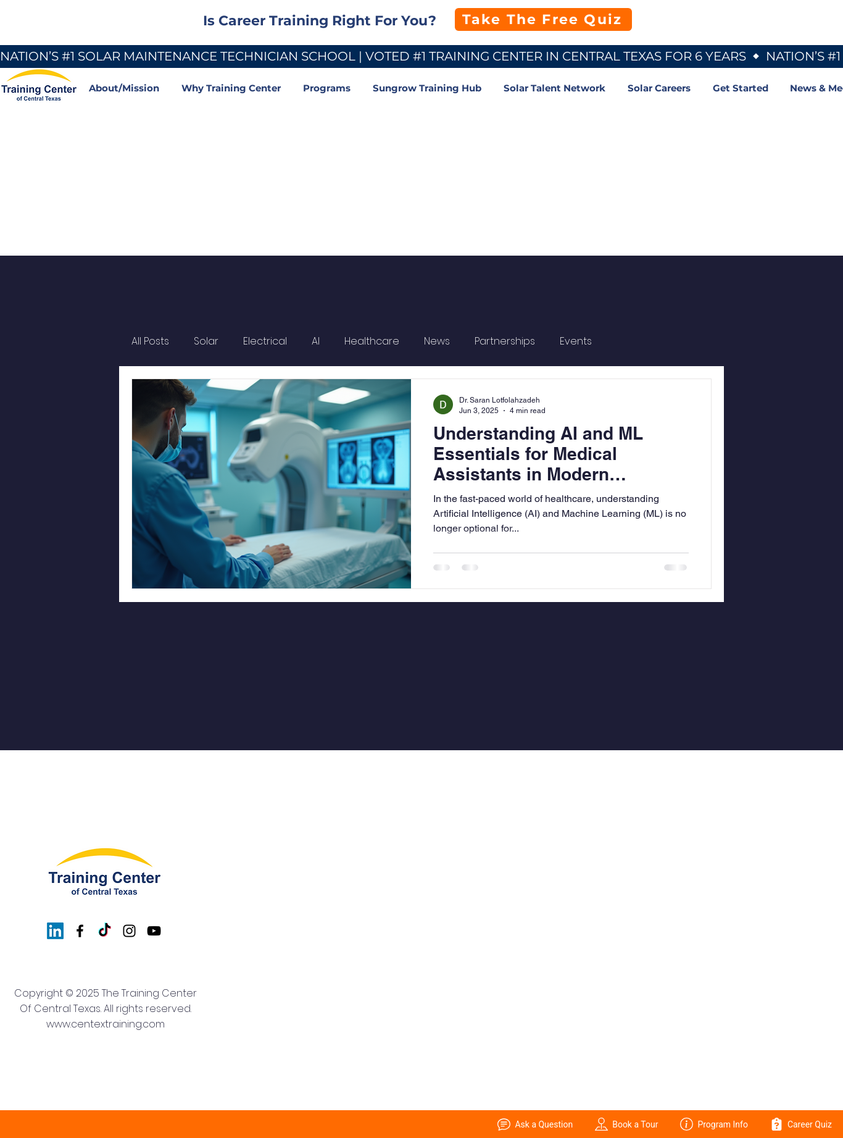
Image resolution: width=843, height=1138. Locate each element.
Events (576, 341)
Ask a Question (535, 1124)
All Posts (150, 341)
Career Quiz (801, 1124)
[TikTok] (104, 931)
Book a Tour (626, 1124)
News (437, 341)
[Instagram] (129, 931)
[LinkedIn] (55, 931)
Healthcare (371, 341)
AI (316, 341)
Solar (206, 341)
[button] (233, 88)
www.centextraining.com (105, 1024)
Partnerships (505, 341)
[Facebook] (80, 931)
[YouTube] (154, 931)
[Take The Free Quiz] (543, 19)
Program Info (714, 1124)
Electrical (265, 341)
